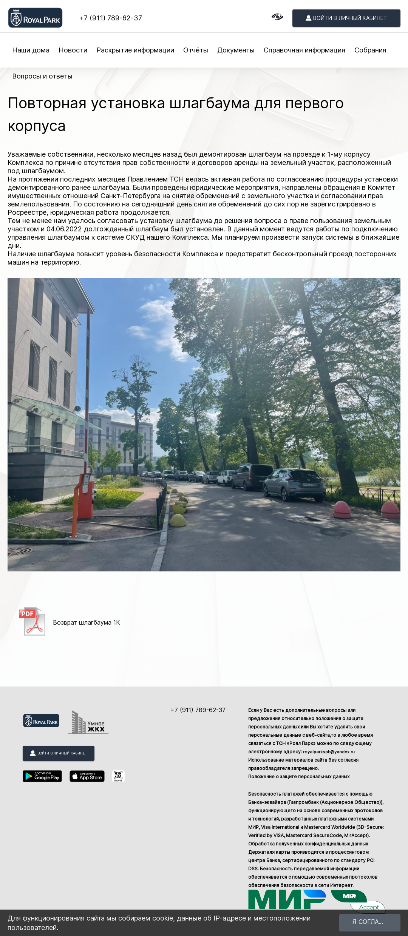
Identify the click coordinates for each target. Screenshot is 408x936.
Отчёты (195, 50)
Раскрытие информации (135, 50)
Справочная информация (304, 50)
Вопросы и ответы (42, 76)
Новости (73, 50)
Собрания (370, 50)
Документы (236, 50)
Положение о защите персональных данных (298, 776)
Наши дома (30, 50)
